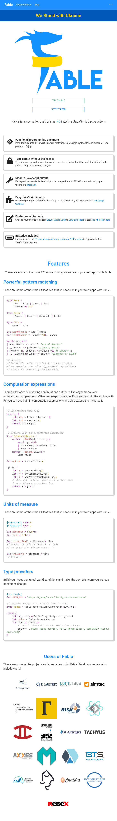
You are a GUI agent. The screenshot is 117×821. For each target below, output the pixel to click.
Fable (8, 5)
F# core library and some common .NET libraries (59, 239)
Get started (58, 109)
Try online (58, 100)
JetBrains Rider (76, 220)
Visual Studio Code (56, 220)
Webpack (31, 185)
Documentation (24, 4)
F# (58, 121)
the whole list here (101, 220)
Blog (37, 4)
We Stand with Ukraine (58, 15)
